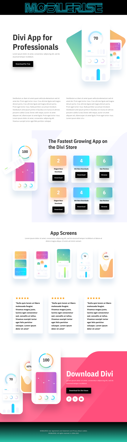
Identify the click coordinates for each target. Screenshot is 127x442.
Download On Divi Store (78, 390)
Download (58, 178)
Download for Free (23, 64)
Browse (104, 175)
